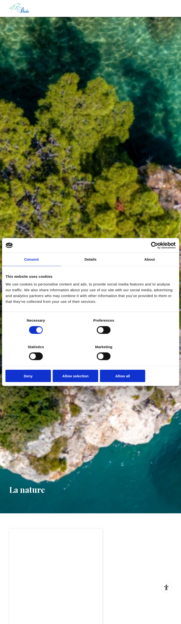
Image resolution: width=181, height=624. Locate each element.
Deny (33, 362)
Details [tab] (91, 273)
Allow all (148, 362)
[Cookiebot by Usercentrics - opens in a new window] (154, 259)
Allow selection (90, 362)
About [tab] (149, 273)
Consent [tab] (31, 273)
